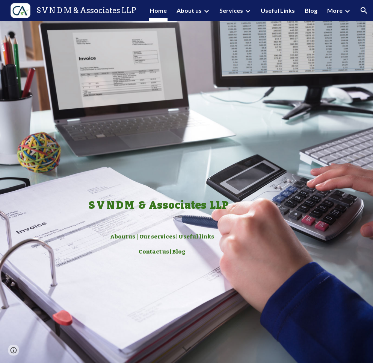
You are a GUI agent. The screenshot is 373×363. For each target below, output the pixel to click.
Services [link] (231, 10)
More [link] (335, 10)
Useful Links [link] (278, 10)
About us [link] (189, 10)
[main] (159, 192)
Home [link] (158, 10)
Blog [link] (311, 10)
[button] (364, 11)
